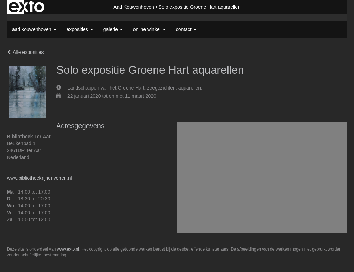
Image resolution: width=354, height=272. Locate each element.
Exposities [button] (80, 29)
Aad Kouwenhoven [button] (34, 29)
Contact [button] (186, 29)
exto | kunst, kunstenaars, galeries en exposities (26, 7)
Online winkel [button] (149, 29)
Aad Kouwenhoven (133, 7)
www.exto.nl (68, 249)
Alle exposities (25, 52)
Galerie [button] (113, 29)
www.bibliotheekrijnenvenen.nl (39, 178)
